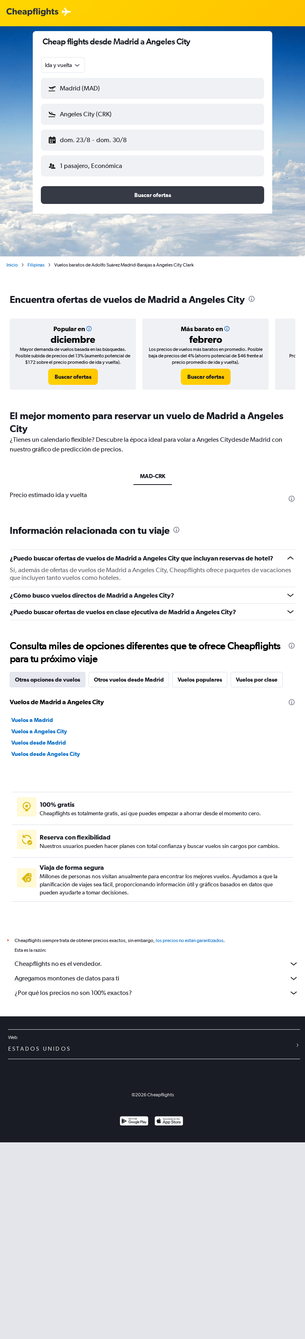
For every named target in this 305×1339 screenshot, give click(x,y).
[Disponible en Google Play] (134, 1324)
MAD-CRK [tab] (152, 476)
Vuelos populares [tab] (200, 873)
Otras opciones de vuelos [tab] (47, 873)
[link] (73, 377)
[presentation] (251, 298)
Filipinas (36, 265)
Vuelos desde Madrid (38, 936)
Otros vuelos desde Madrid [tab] (129, 873)
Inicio (12, 265)
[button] (152, 88)
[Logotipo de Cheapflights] (32, 12)
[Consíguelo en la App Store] (168, 1324)
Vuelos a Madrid (32, 913)
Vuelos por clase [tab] (256, 873)
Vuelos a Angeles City (39, 924)
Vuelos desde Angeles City (45, 947)
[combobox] (63, 65)
